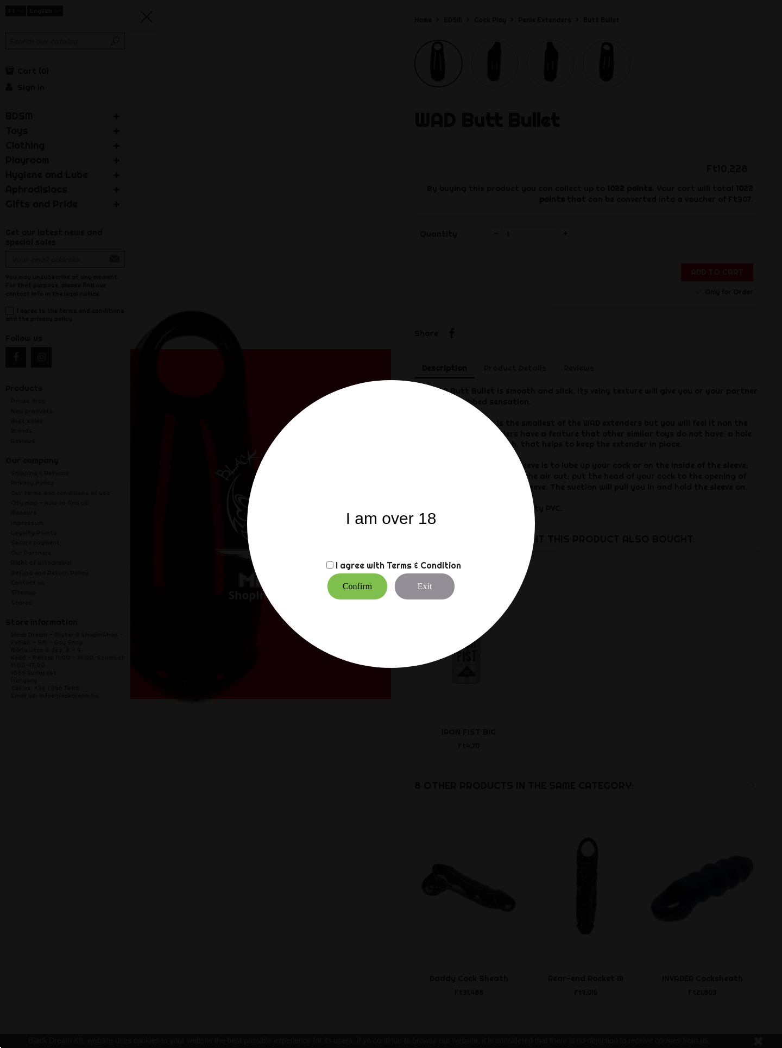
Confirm (357, 586)
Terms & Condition (424, 565)
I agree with (360, 565)
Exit (425, 586)
